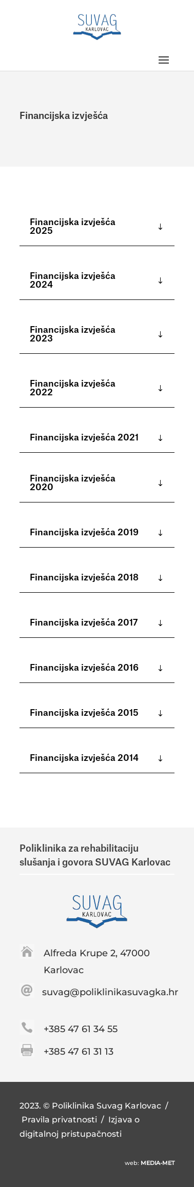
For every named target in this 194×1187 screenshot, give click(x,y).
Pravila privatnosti (60, 1119)
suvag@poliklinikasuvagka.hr (110, 992)
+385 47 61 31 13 (78, 1051)
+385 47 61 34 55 (81, 1029)
